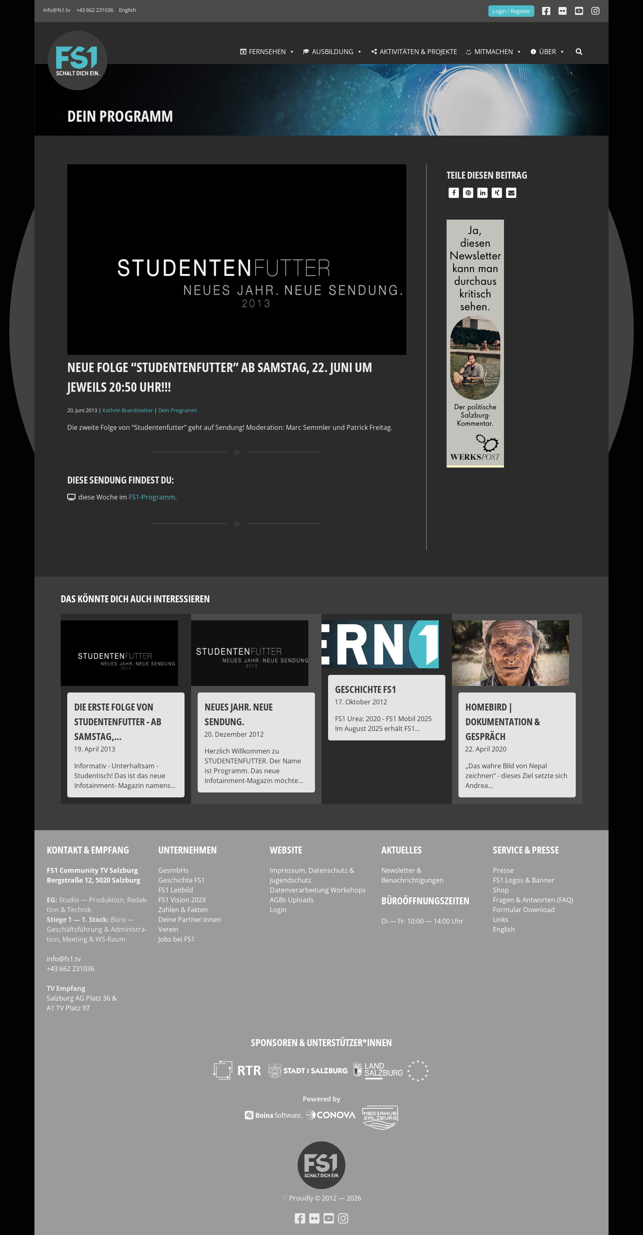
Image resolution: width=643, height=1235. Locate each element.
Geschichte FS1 (181, 880)
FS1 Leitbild (175, 889)
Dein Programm (177, 410)
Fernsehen (267, 51)
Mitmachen (493, 51)
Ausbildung (332, 51)
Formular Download (524, 909)
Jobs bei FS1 (176, 939)
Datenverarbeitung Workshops (318, 889)
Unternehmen (187, 849)
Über (547, 51)
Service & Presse (526, 849)
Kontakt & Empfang (88, 849)
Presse (503, 870)
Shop (501, 889)
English (127, 10)
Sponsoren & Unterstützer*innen (321, 1042)
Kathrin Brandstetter (128, 410)
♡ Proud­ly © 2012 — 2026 (321, 1198)
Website (286, 849)
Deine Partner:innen (189, 919)
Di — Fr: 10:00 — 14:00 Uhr (422, 921)
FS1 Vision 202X (182, 899)
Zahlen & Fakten (183, 909)
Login (278, 909)
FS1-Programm (152, 497)
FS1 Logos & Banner (523, 880)
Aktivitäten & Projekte (418, 51)
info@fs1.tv (57, 10)
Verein (168, 929)
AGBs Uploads (292, 899)
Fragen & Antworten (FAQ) (533, 899)
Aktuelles (401, 849)
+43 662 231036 (94, 10)
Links (500, 919)
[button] (454, 193)
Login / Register (511, 11)
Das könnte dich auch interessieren (135, 598)
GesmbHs (173, 870)
